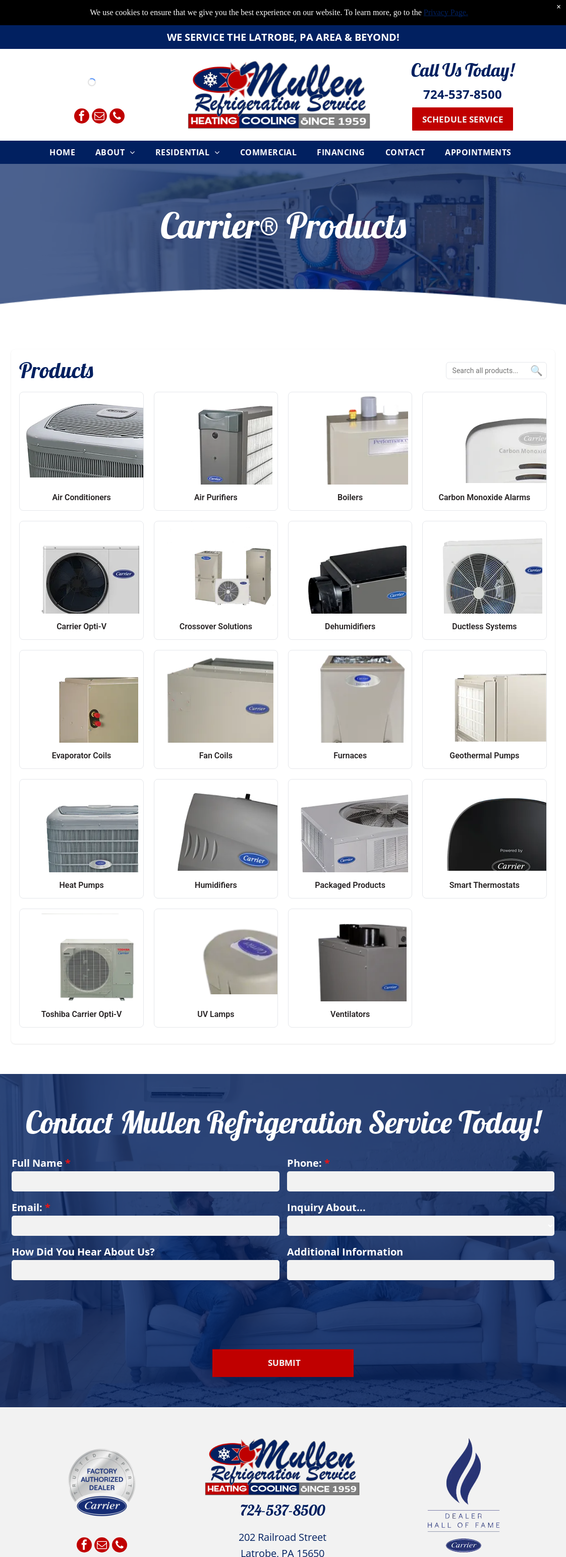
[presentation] (88, 1309)
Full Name (37, 1163)
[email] (99, 115)
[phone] (117, 115)
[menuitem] (65, 150)
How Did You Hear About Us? (83, 1252)
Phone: (304, 1163)
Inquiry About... (326, 1207)
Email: (27, 1207)
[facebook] (81, 115)
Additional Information (345, 1252)
